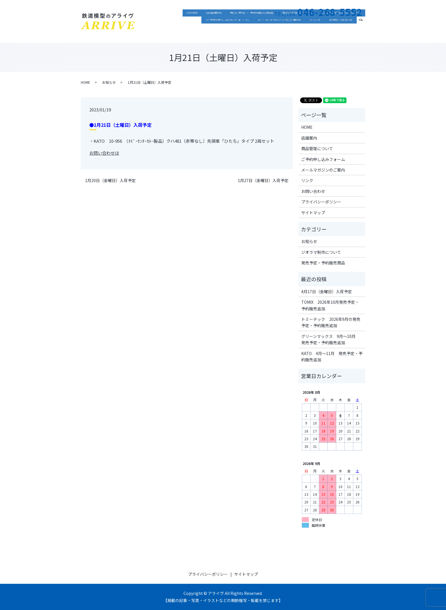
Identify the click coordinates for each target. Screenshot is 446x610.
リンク (315, 32)
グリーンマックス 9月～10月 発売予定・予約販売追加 (330, 339)
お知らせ (109, 82)
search (363, 32)
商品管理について (297, 24)
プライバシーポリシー (321, 202)
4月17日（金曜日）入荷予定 (326, 291)
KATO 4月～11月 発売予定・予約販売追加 (331, 356)
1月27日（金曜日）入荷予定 (263, 180)
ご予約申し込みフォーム (227, 32)
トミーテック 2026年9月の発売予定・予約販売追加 (330, 322)
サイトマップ (313, 212)
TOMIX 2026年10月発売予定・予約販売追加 (330, 305)
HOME (192, 24)
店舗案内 (214, 24)
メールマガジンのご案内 (279, 32)
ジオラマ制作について (341, 24)
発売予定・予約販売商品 (252, 24)
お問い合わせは (104, 153)
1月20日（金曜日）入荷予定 (110, 180)
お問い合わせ (341, 32)
